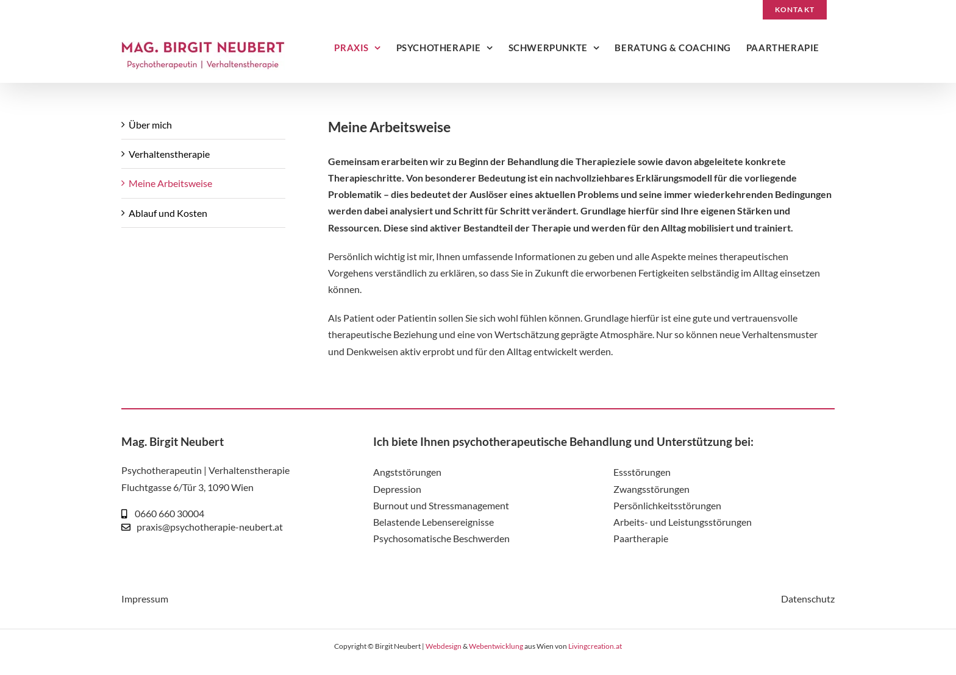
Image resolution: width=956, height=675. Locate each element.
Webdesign (444, 646)
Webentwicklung (496, 646)
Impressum (144, 598)
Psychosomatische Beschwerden (441, 538)
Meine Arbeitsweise (170, 183)
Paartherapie (640, 538)
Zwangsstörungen (651, 489)
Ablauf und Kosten (168, 213)
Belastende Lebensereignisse (433, 522)
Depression (397, 489)
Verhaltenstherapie (169, 154)
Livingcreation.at (595, 646)
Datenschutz (808, 598)
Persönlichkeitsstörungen (667, 505)
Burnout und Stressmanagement (441, 505)
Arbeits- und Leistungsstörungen (682, 522)
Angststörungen (407, 472)
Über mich (150, 124)
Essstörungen (642, 472)
